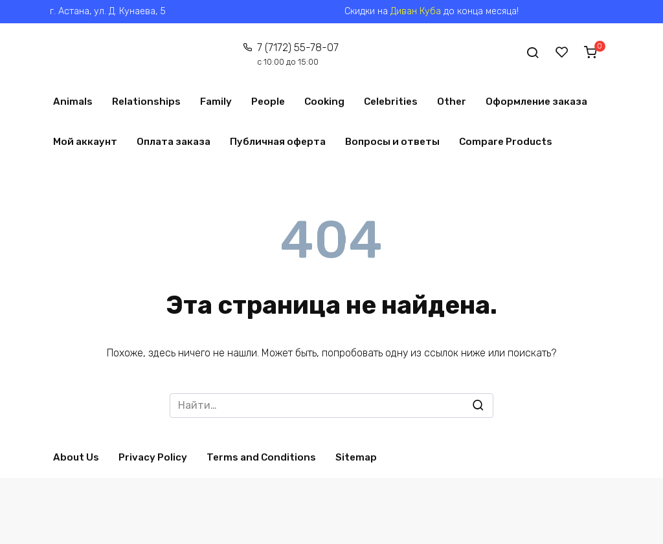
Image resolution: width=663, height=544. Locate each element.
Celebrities (391, 101)
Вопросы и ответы (392, 141)
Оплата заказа (173, 141)
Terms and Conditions (261, 457)
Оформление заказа (536, 101)
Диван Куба (415, 11)
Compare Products (505, 141)
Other (451, 101)
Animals (73, 101)
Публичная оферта (278, 141)
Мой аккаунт (85, 141)
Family (216, 101)
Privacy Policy (152, 457)
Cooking (324, 101)
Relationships (146, 101)
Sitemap (356, 457)
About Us (76, 457)
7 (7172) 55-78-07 (298, 54)
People (268, 101)
